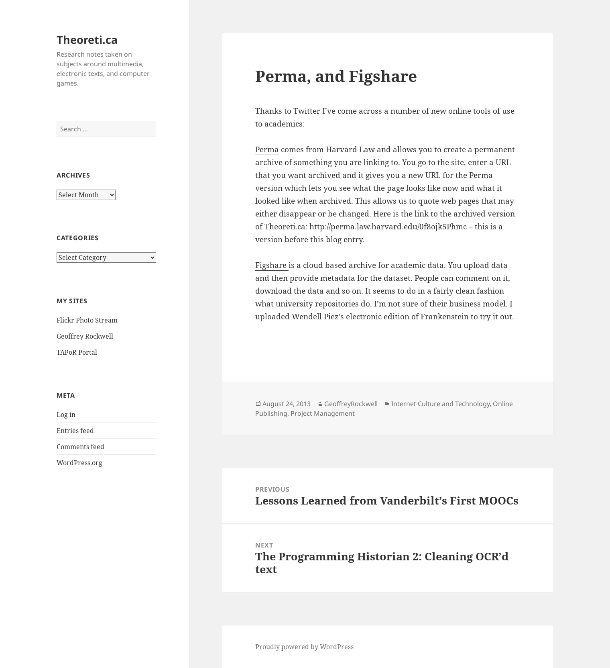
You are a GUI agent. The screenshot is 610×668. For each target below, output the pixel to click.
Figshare (272, 265)
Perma (267, 149)
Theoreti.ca (87, 39)
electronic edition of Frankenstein (407, 316)
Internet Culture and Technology (440, 403)
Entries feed (75, 430)
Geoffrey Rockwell (85, 336)
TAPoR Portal (77, 352)
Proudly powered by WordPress (304, 646)
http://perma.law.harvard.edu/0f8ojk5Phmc (388, 226)
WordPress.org (79, 462)
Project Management (323, 413)
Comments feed (80, 446)
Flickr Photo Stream (87, 320)
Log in (66, 414)
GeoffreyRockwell (351, 403)
